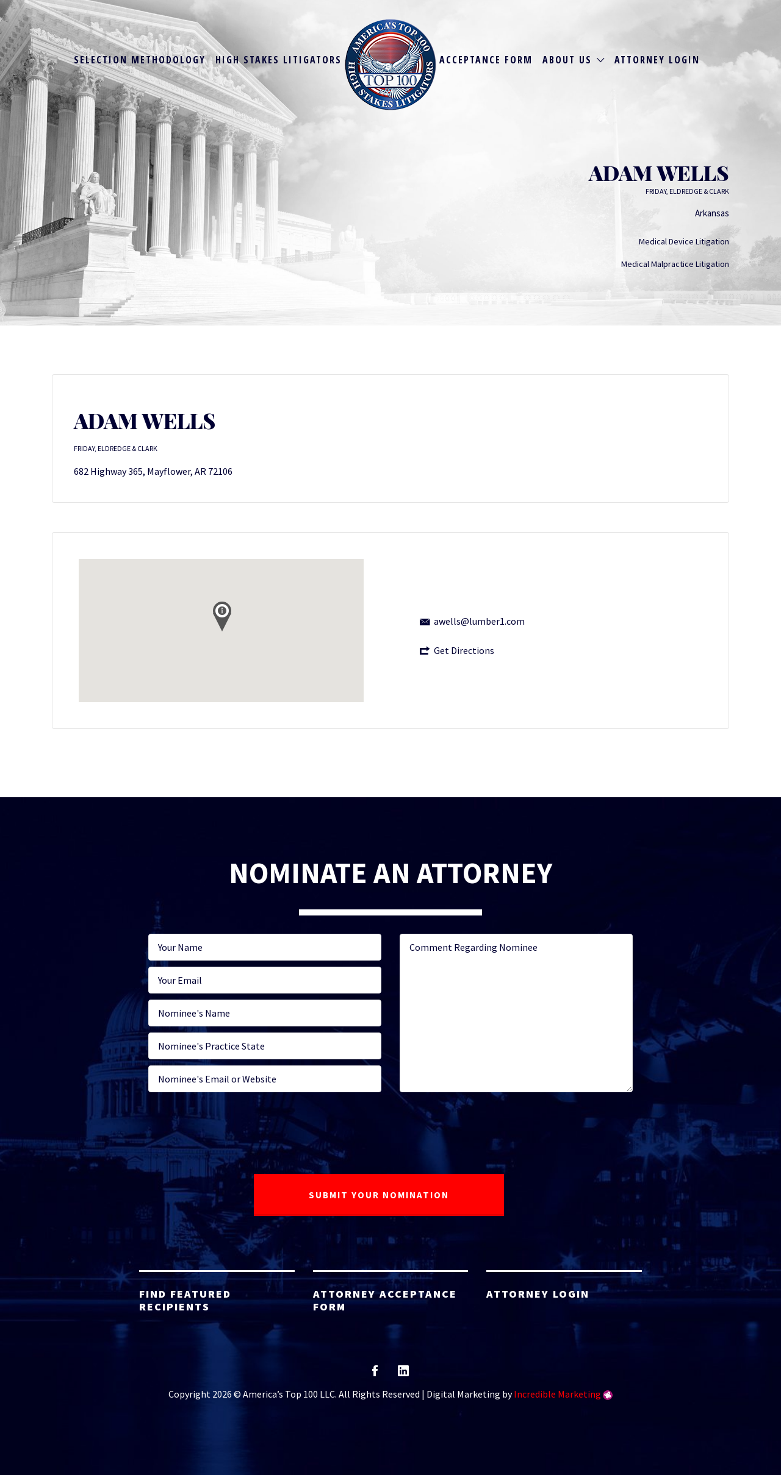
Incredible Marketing (557, 1394)
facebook (375, 1374)
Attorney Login (657, 59)
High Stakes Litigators (278, 59)
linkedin (403, 1374)
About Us (567, 59)
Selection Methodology (140, 59)
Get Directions (464, 650)
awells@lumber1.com (479, 621)
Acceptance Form (486, 59)
